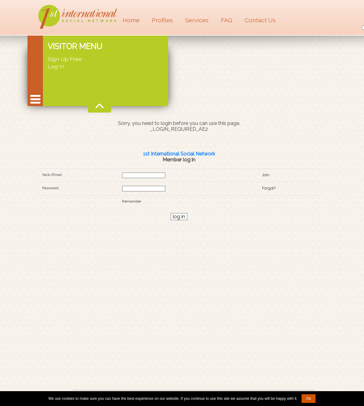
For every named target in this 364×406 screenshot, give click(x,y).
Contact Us (260, 20)
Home (131, 20)
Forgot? (269, 188)
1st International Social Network (179, 154)
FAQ (226, 20)
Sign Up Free (65, 59)
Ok (308, 398)
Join (265, 175)
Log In (56, 66)
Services (197, 20)
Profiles (162, 20)
